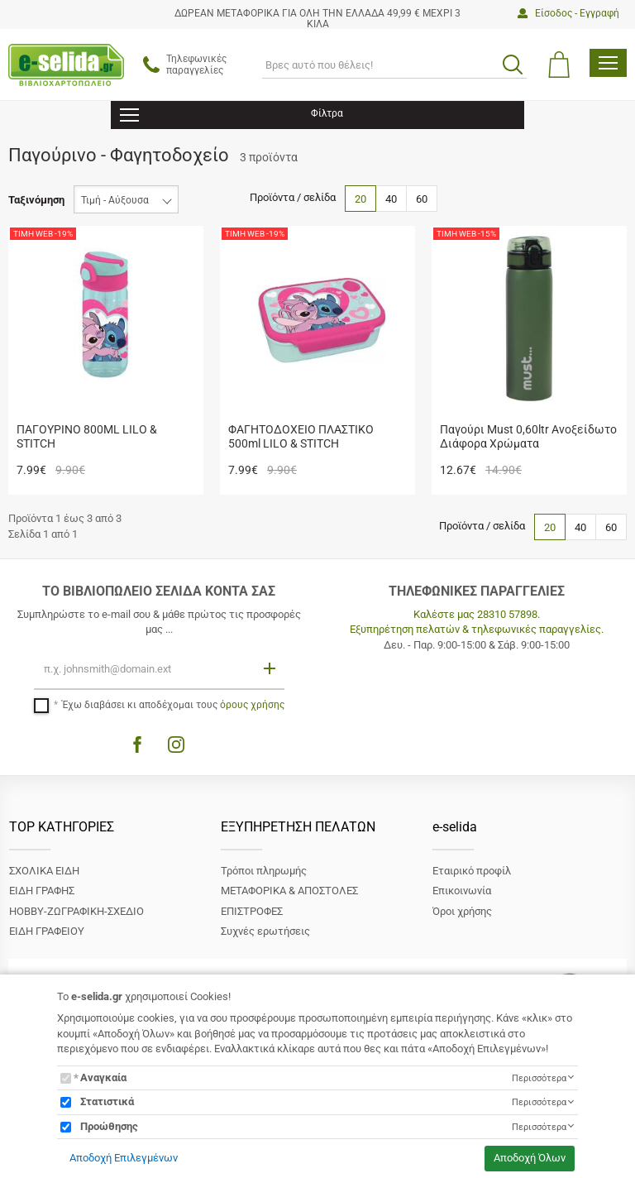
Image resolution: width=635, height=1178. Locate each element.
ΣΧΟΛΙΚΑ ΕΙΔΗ (44, 870)
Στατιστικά (107, 1101)
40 (391, 199)
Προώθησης (109, 1126)
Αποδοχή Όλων (530, 1158)
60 (421, 199)
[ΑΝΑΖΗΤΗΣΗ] (394, 64)
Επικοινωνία (461, 890)
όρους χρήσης (252, 705)
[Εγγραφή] (271, 668)
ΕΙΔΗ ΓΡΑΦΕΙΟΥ (46, 931)
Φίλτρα (231, 115)
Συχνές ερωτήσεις (265, 931)
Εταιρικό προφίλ (471, 870)
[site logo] (66, 65)
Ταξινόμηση (36, 200)
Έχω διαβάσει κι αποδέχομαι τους (173, 705)
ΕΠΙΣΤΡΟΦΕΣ (252, 911)
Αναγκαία (103, 1077)
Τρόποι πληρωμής (264, 870)
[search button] (513, 64)
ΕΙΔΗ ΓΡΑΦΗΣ (41, 890)
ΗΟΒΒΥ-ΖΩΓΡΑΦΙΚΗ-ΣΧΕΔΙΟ (76, 911)
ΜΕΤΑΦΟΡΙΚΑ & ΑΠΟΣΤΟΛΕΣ (289, 890)
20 (360, 199)
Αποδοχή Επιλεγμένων (123, 1158)
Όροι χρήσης (462, 911)
